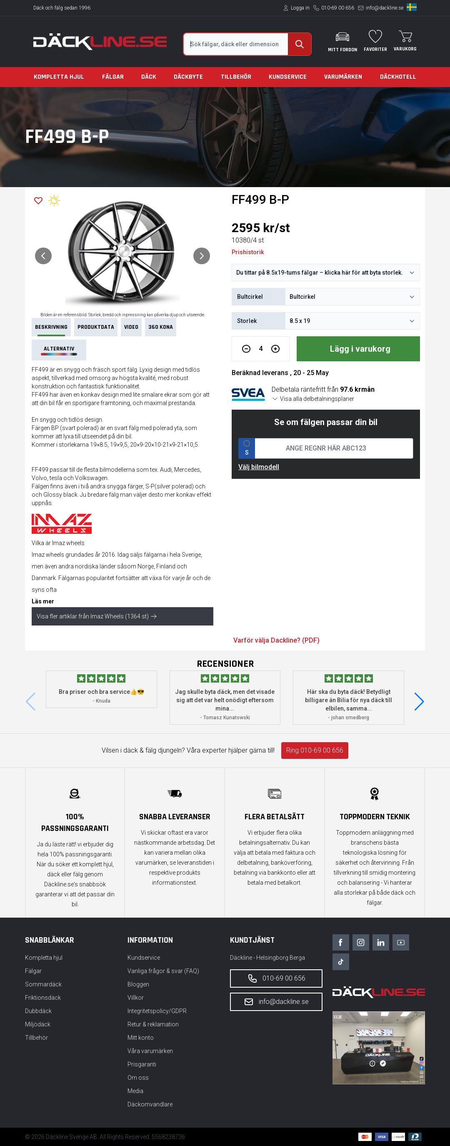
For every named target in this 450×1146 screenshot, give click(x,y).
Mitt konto (141, 1037)
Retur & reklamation (153, 1024)
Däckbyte (188, 77)
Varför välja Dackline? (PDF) (276, 640)
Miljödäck (37, 1024)
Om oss (138, 1077)
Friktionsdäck (43, 997)
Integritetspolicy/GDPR (157, 1011)
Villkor (136, 997)
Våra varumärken (150, 1051)
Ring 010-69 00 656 (314, 750)
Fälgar (113, 77)
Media (135, 1091)
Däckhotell (398, 77)
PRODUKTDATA (96, 327)
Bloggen (138, 984)
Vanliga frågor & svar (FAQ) (163, 971)
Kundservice (288, 77)
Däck (148, 77)
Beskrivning (51, 329)
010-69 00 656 (337, 8)
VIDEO (131, 327)
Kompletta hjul (59, 77)
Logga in (300, 8)
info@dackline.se (384, 8)
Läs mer (43, 601)
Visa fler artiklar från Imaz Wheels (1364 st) (97, 616)
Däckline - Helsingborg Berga (267, 957)
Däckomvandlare (150, 1104)
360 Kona (160, 327)
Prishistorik (248, 252)
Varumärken (343, 77)
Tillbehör (236, 77)
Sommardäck (43, 984)
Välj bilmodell (258, 467)
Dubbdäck (38, 1011)
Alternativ (59, 350)
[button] (419, 702)
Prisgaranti (142, 1064)
